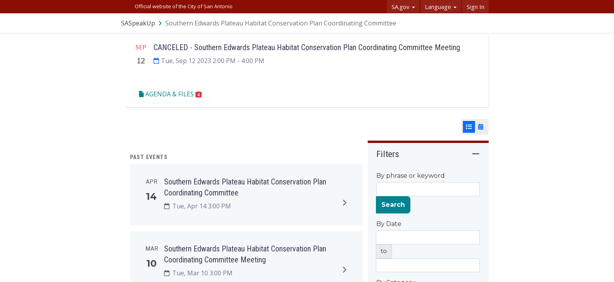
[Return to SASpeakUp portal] (142, 23)
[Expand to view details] (345, 202)
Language (441, 7)
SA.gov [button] (403, 7)
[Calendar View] (481, 127)
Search (393, 204)
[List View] (469, 127)
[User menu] (483, 23)
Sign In (475, 7)
